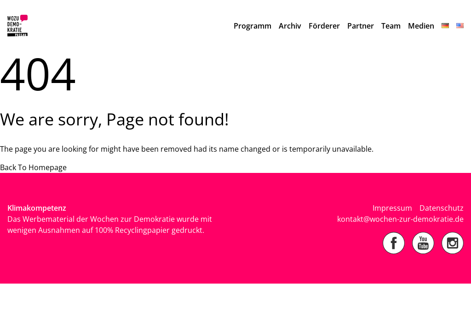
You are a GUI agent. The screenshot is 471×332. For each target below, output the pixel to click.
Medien (421, 26)
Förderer (324, 26)
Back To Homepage (33, 167)
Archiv (290, 26)
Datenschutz (441, 208)
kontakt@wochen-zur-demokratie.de (400, 219)
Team (391, 26)
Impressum (392, 208)
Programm (252, 26)
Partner (360, 26)
